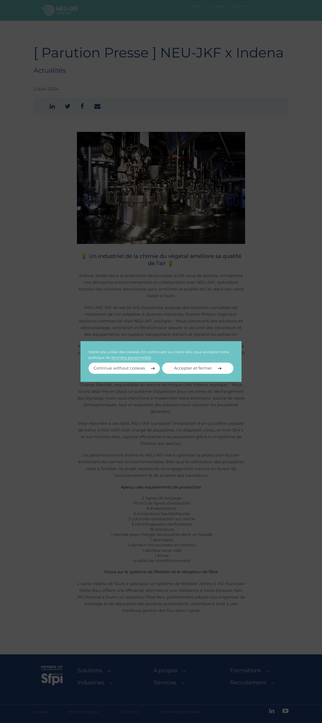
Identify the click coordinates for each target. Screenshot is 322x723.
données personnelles (131, 357)
